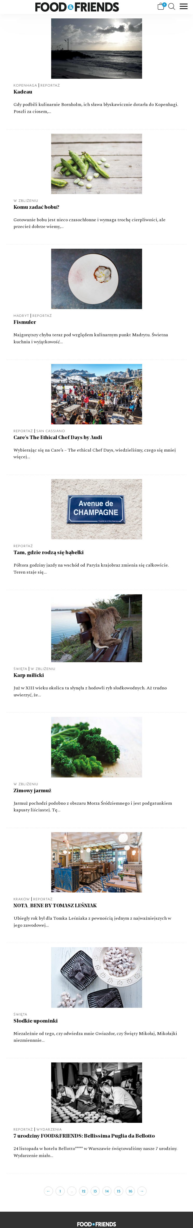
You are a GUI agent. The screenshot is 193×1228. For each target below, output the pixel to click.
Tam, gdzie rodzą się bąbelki (49, 552)
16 (130, 1191)
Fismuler (25, 322)
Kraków (22, 899)
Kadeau (23, 92)
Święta (20, 669)
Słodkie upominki (36, 1021)
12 (83, 1191)
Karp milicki (29, 675)
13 (95, 1191)
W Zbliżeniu (26, 201)
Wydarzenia (49, 1129)
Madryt (21, 316)
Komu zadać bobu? (36, 207)
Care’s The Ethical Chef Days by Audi (58, 437)
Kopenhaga (25, 85)
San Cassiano (50, 431)
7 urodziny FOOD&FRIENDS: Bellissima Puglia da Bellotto (84, 1136)
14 (107, 1191)
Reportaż (50, 85)
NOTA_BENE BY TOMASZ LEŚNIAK (55, 906)
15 (119, 1191)
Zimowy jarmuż (32, 791)
